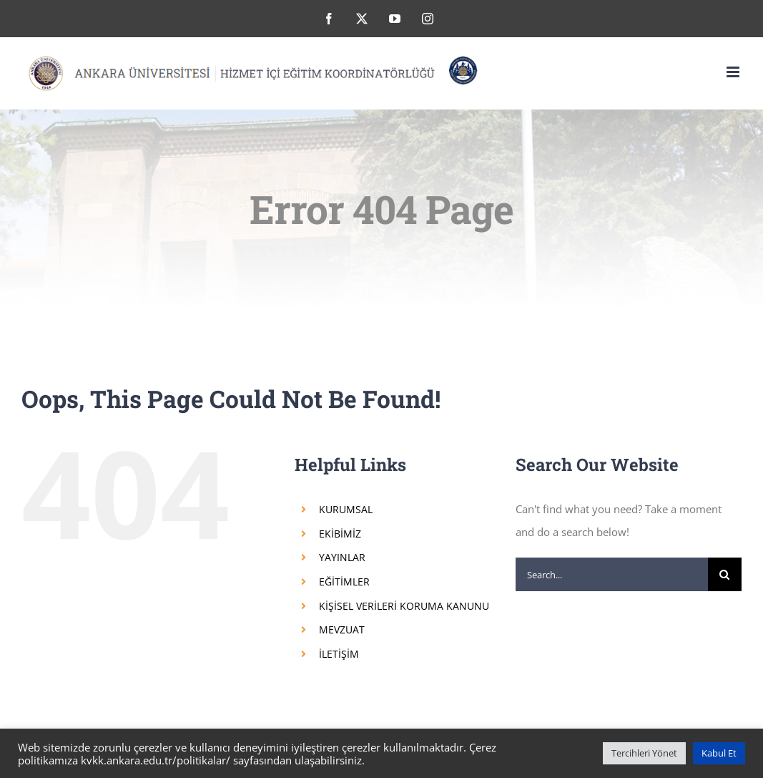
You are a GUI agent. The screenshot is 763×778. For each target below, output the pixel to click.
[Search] (725, 574)
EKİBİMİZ (340, 533)
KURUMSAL (346, 509)
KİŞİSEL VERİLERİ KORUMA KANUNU (404, 606)
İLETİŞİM (339, 654)
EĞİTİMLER (344, 581)
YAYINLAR (342, 557)
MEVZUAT (342, 629)
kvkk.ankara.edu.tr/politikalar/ (155, 760)
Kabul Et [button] (719, 753)
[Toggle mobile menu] (734, 71)
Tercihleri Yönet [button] (644, 753)
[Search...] (612, 574)
